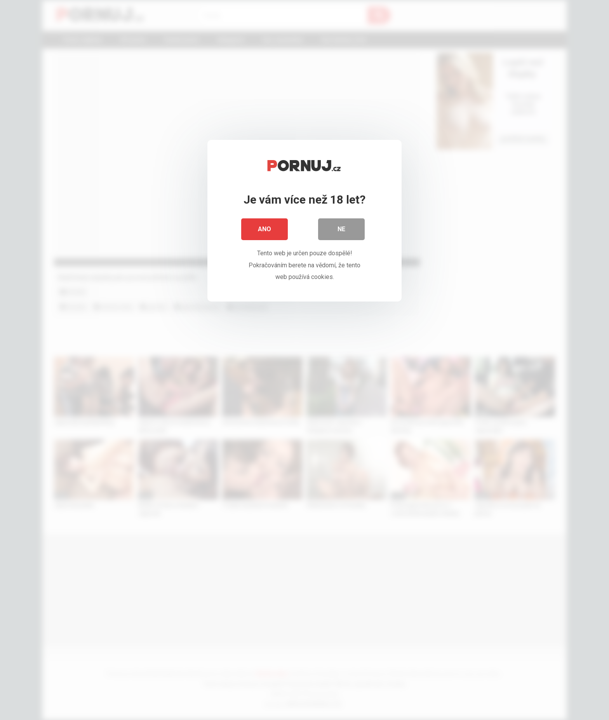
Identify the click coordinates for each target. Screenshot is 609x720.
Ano (264, 229)
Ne (341, 229)
